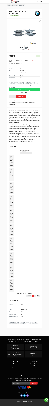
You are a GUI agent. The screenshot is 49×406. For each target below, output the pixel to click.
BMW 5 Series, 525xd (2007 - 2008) (11, 258)
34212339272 (12, 102)
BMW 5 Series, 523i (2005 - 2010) (11, 188)
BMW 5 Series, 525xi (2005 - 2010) (11, 272)
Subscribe (34, 383)
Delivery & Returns (34, 365)
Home (9, 5)
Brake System (15, 5)
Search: (24, 153)
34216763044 (31, 102)
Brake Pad (21, 5)
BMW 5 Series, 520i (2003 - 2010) (11, 174)
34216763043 (25, 102)
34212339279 (12, 104)
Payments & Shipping (33, 368)
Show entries (24, 151)
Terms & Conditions (33, 370)
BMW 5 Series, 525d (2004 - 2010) (11, 201)
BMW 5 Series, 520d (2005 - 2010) (11, 161)
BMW (33, 60)
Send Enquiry (24, 92)
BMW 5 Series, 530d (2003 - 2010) (11, 285)
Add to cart (21, 96)
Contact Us (15, 370)
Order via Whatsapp (24, 90)
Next (38, 295)
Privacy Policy (15, 372)
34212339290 (18, 102)
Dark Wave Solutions (27, 401)
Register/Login (33, 363)
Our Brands (15, 365)
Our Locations (15, 368)
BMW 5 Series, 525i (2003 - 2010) (11, 230)
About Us (15, 363)
